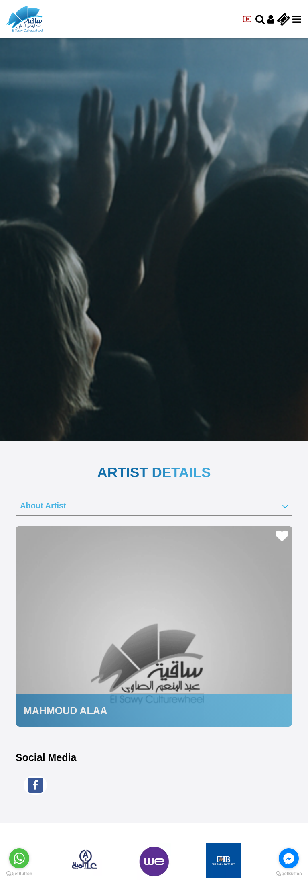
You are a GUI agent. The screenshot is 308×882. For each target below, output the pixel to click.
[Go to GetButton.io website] (19, 873)
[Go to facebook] (289, 858)
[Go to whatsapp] (19, 858)
